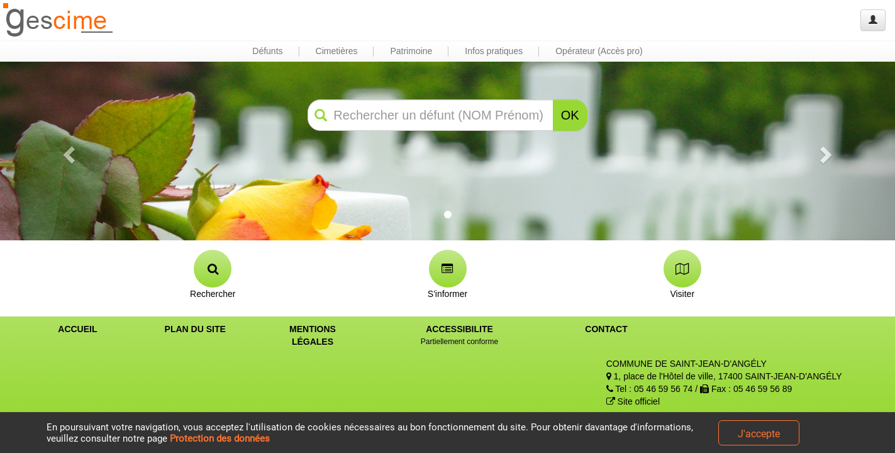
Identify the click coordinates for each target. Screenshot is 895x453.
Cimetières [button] (337, 51)
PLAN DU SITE (195, 329)
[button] (67, 151)
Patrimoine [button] (411, 51)
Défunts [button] (267, 51)
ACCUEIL (77, 329)
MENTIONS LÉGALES (312, 335)
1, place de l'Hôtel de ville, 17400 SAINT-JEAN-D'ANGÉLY (724, 376)
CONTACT (606, 329)
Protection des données (220, 438)
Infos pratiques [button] (494, 51)
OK (570, 115)
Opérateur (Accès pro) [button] (599, 51)
